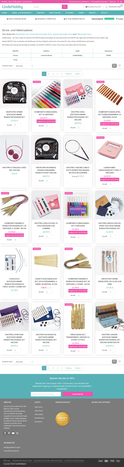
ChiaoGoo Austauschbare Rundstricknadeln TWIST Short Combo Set (14, 283)
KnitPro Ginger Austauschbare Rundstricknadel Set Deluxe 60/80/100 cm (109, 338)
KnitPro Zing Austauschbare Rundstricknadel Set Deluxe (78, 116)
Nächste (69, 74)
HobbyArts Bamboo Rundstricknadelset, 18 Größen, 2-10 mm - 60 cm (78, 281)
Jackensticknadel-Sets (62, 34)
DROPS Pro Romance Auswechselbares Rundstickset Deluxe (46, 170)
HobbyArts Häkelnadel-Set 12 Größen (46, 113)
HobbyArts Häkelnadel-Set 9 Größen (78, 224)
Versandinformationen (99, 2)
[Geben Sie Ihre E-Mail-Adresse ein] (46, 394)
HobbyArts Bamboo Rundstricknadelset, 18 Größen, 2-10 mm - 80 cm (14, 225)
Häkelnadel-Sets (83, 34)
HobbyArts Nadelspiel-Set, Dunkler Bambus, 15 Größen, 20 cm (109, 114)
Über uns (112, 2)
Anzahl (9, 125)
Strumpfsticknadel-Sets (41, 34)
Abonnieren (77, 394)
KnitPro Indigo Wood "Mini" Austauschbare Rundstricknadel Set (110, 225)
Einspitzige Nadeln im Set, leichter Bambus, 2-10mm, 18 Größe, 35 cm (46, 281)
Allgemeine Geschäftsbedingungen (48, 461)
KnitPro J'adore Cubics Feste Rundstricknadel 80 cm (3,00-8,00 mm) (78, 170)
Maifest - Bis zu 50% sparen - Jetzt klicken (17, 2)
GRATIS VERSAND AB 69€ (17, 19)
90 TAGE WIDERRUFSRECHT (75, 19)
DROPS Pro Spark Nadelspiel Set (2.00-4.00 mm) (109, 281)
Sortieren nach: (7, 66)
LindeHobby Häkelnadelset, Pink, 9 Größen (110, 170)
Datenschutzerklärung (74, 461)
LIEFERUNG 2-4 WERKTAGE (46, 19)
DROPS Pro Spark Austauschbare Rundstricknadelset (14, 114)
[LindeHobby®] (12, 6)
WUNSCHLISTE (93, 7)
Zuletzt (77, 74)
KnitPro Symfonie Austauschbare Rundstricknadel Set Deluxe (14, 338)
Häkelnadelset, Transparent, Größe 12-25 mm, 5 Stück (78, 337)
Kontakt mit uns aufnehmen (79, 2)
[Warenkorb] (114, 6)
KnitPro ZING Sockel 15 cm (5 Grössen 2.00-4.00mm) (46, 225)
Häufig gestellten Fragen (12, 447)
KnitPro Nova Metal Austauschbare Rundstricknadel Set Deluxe (46, 338)
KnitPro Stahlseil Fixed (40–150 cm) (14, 168)
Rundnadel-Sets (23, 34)
